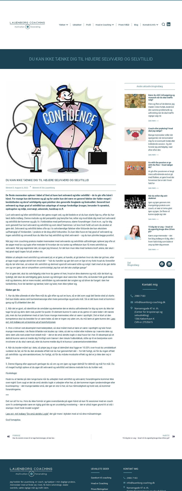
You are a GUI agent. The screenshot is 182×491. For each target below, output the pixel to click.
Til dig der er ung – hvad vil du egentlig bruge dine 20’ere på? (161, 229)
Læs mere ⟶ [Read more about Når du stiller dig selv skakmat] (153, 219)
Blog (136, 25)
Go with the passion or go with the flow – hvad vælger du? (160, 164)
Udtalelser (77, 25)
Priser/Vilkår (124, 25)
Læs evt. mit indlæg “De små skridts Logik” (27, 414)
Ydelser (63, 24)
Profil (88, 25)
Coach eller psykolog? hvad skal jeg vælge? (160, 129)
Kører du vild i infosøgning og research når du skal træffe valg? (161, 97)
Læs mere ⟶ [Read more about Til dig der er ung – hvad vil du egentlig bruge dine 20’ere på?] (153, 249)
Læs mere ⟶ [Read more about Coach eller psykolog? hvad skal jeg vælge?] (153, 155)
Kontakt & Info (150, 24)
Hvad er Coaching (105, 24)
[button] (162, 264)
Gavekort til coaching (101, 477)
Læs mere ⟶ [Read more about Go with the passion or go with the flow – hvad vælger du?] (153, 188)
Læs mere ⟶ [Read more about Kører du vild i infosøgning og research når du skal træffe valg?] (153, 121)
